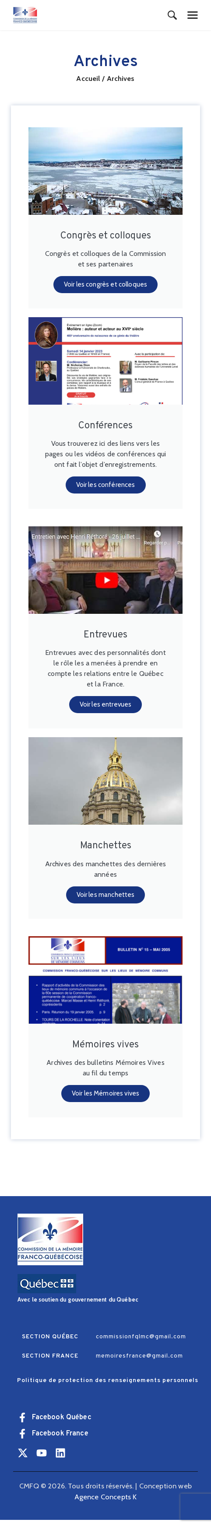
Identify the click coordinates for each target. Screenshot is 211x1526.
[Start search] (172, 15)
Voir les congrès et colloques (105, 286)
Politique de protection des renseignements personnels (107, 1386)
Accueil (88, 78)
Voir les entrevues (106, 708)
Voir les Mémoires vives (105, 1099)
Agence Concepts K (105, 1502)
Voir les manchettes (106, 899)
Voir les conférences (105, 487)
